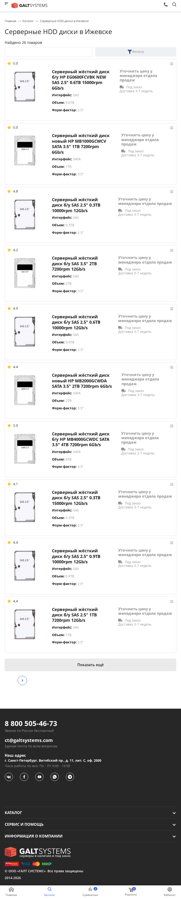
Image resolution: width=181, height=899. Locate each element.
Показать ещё (90, 664)
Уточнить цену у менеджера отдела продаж (138, 76)
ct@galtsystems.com (29, 740)
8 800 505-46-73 (31, 723)
